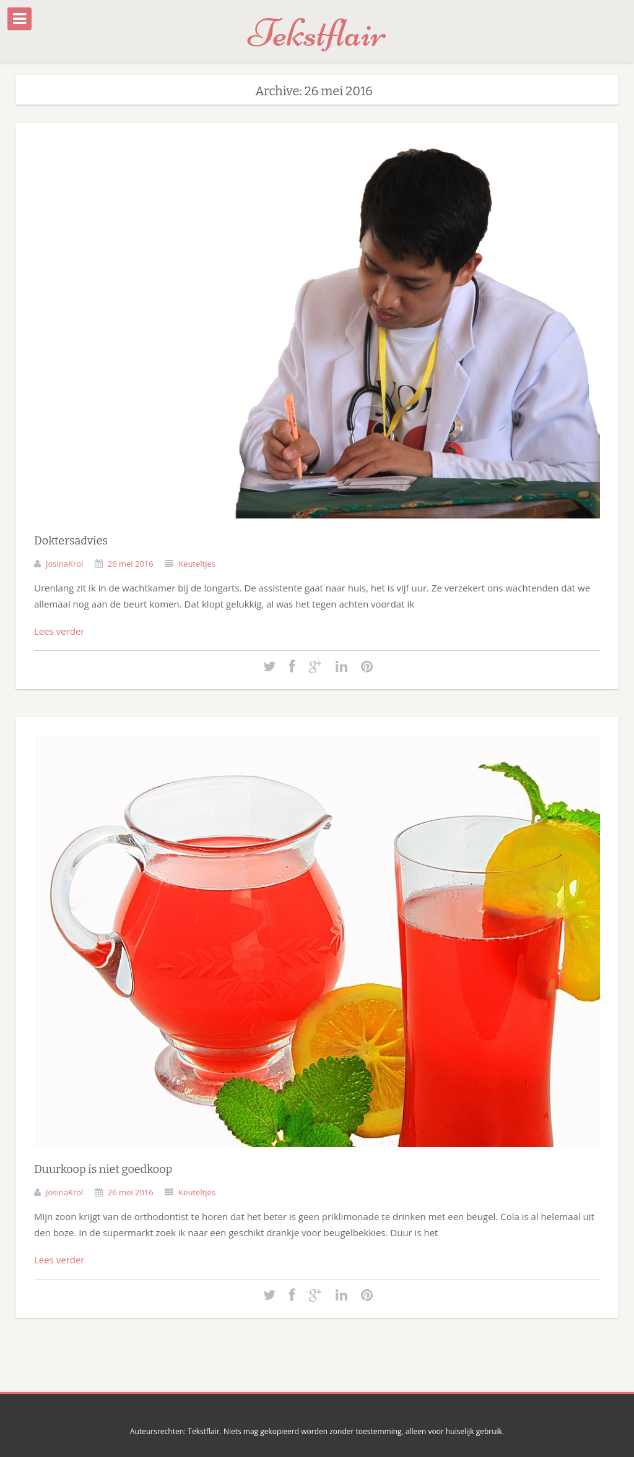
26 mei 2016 (131, 563)
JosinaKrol (64, 563)
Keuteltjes (196, 563)
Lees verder (59, 631)
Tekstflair (317, 33)
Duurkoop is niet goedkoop (103, 1169)
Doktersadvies (71, 541)
